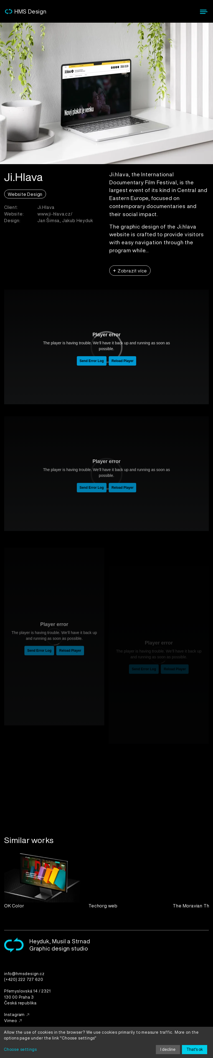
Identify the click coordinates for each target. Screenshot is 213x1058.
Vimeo (10, 1020)
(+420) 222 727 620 (23, 979)
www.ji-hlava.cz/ (55, 216)
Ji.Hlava (45, 210)
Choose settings (20, 1049)
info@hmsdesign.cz (24, 974)
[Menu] (203, 12)
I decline (168, 1049)
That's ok (194, 1049)
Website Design (25, 197)
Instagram (14, 1014)
